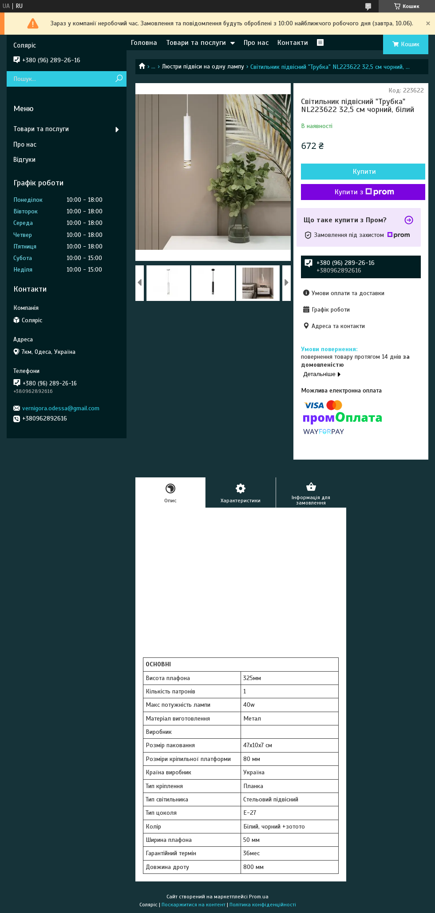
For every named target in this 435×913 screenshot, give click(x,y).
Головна (144, 42)
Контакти (292, 42)
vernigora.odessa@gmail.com (60, 408)
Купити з (364, 192)
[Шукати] (119, 79)
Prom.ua (259, 896)
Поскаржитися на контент (193, 904)
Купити (364, 171)
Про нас (256, 42)
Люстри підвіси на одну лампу (203, 66)
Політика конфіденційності (262, 904)
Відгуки (24, 160)
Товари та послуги (196, 42)
